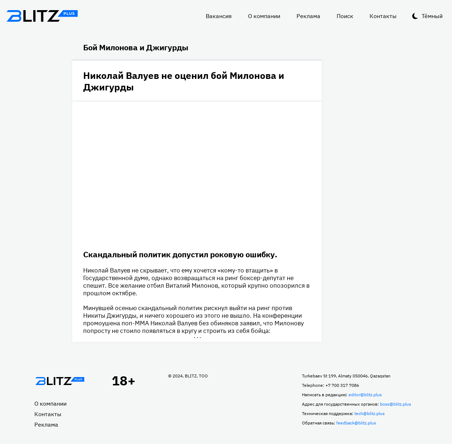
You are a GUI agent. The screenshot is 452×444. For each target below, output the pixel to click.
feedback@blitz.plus (356, 423)
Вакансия (219, 16)
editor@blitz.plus (365, 394)
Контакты (383, 16)
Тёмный (432, 16)
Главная (59, 381)
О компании (264, 16)
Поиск (345, 16)
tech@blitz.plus (369, 413)
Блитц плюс (42, 16)
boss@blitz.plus (395, 404)
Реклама (308, 16)
